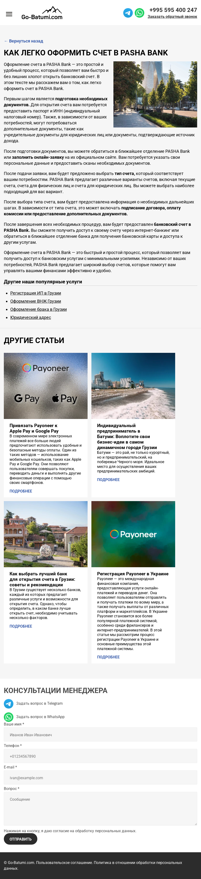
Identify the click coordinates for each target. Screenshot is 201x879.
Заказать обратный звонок (172, 16)
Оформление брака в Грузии (38, 309)
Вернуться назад (23, 40)
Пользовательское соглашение (64, 862)
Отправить (21, 839)
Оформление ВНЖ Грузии (35, 301)
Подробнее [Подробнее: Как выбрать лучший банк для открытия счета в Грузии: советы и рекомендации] (21, 626)
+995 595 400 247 (173, 10)
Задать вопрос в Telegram (33, 703)
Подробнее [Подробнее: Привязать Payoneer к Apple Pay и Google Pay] (21, 491)
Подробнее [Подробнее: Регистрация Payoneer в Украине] (108, 657)
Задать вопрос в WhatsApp (34, 717)
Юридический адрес (30, 317)
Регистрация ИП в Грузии (35, 293)
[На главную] (42, 12)
